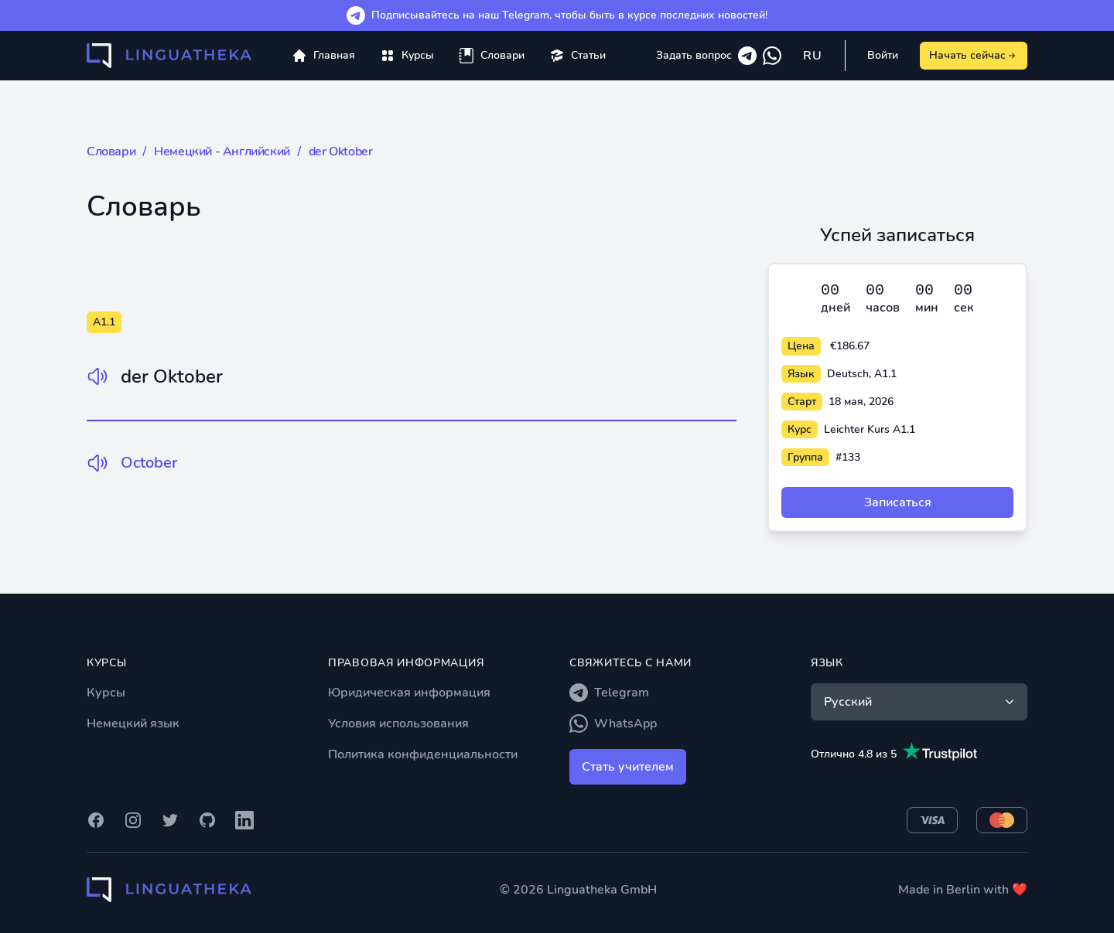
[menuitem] (407, 56)
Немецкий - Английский (222, 151)
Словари (111, 151)
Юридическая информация (409, 692)
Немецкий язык (133, 723)
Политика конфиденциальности (423, 754)
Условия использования (398, 723)
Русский (920, 701)
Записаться (897, 502)
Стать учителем (628, 766)
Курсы (106, 692)
